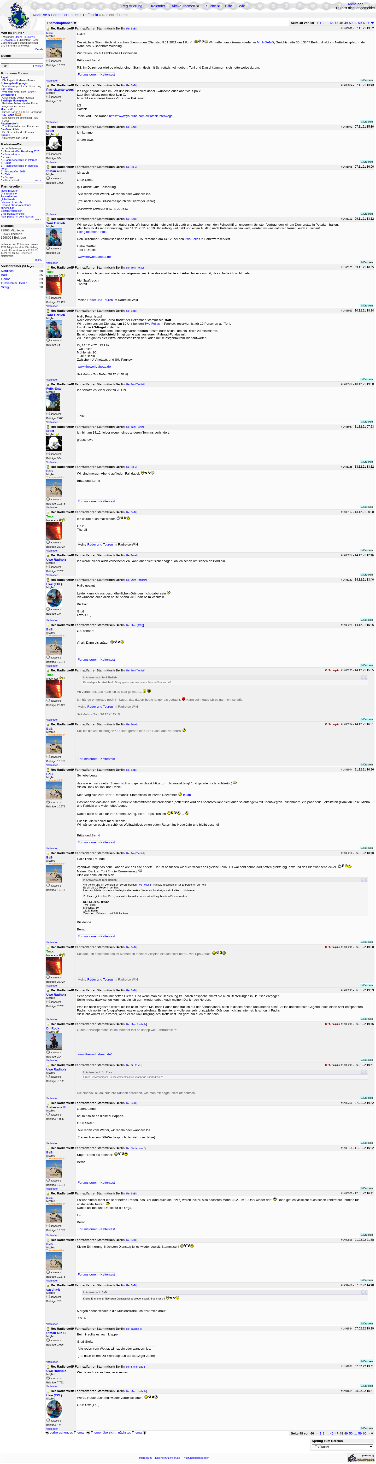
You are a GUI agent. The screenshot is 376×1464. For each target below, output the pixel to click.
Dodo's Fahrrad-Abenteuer (16, 205)
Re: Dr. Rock (133, 1065)
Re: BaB (131, 28)
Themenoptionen (61, 23)
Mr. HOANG (265, 42)
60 (364, 23)
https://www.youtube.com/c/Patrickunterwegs (140, 116)
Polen (8, 157)
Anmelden (355, 4)
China (8, 162)
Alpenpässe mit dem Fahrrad (17, 216)
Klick (187, 795)
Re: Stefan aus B (136, 1148)
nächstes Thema (132, 1432)
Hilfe (228, 6)
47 (336, 23)
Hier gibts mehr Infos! (92, 232)
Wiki (242, 6)
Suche (211, 6)
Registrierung (131, 6)
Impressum (145, 1457)
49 (346, 23)
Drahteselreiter (9, 193)
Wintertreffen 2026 (15, 171)
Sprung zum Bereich (327, 1441)
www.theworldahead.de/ (95, 1054)
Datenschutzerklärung (167, 1457)
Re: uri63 (131, 166)
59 (360, 23)
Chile (7, 174)
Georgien (10, 177)
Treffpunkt (90, 15)
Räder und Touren (100, 300)
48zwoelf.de (7, 207)
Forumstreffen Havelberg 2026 (22, 151)
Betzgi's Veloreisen (11, 210)
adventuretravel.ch (11, 202)
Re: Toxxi (131, 555)
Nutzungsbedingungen (196, 1457)
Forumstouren (12, 154)
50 (350, 23)
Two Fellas (192, 239)
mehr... (39, 180)
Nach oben (52, 80)
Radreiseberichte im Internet (21, 160)
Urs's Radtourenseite (12, 213)
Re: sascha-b (133, 1328)
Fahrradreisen (9, 196)
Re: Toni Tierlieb (135, 267)
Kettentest (107, 74)
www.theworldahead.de (94, 257)
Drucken (367, 80)
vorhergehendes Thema (64, 1432)
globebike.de (8, 199)
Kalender (158, 6)
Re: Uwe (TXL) (134, 625)
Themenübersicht (100, 1432)
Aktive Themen (183, 6)
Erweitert (38, 66)
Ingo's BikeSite (9, 190)
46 (332, 23)
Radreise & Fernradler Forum (56, 15)
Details (39, 49)
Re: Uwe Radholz (136, 579)
